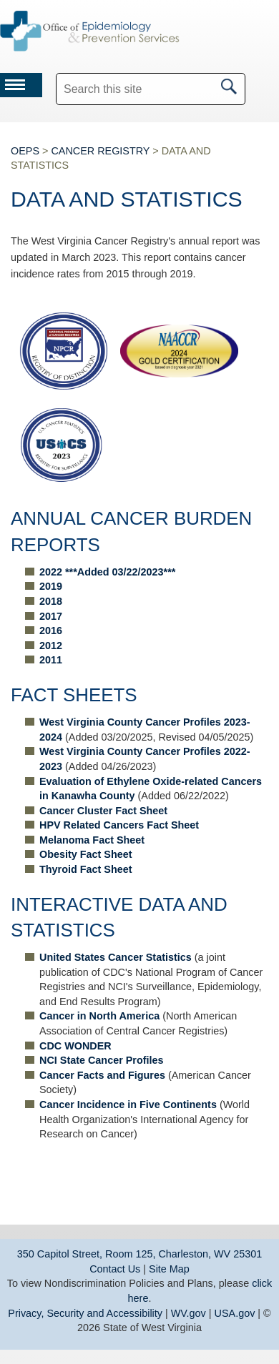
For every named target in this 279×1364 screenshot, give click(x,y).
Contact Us (114, 1269)
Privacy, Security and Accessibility (85, 1313)
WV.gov (188, 1313)
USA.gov (235, 1313)
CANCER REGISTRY (100, 151)
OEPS (25, 151)
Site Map (169, 1269)
